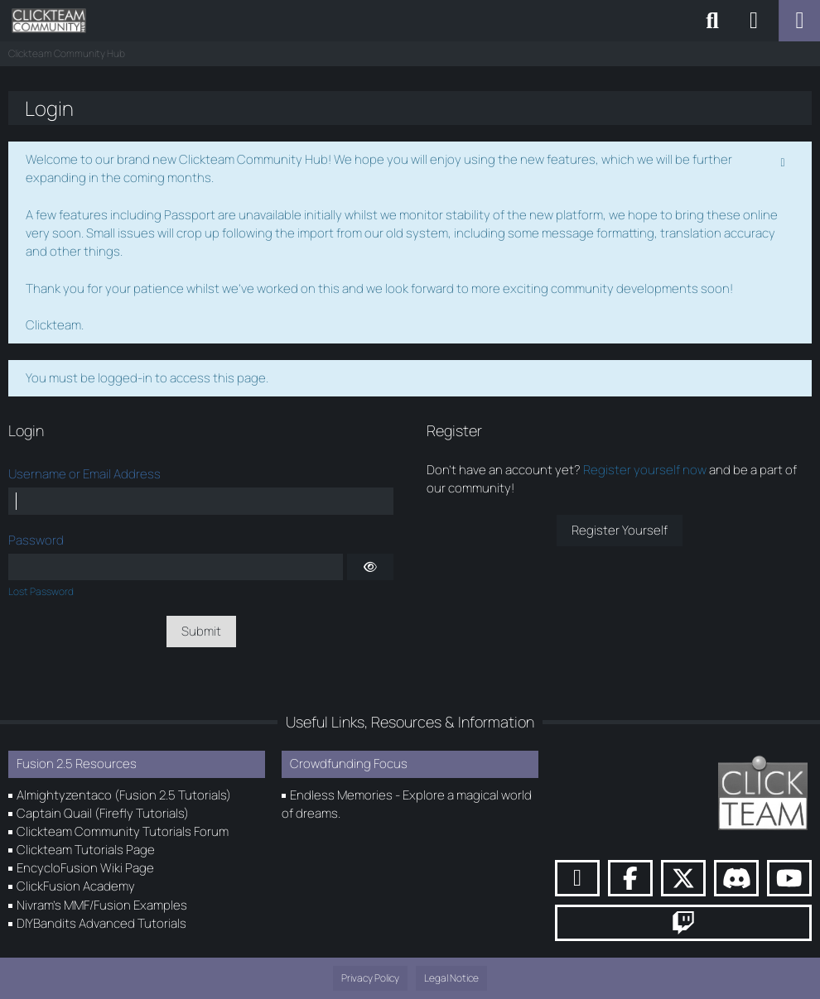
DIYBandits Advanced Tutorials (101, 923)
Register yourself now (645, 469)
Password (36, 540)
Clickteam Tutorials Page (86, 849)
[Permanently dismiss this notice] (784, 161)
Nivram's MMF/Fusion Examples (102, 905)
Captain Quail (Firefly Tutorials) (103, 813)
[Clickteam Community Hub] (48, 20)
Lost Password (41, 591)
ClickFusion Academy (76, 886)
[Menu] (799, 20)
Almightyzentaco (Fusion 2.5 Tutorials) (124, 795)
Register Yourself (620, 530)
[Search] (712, 20)
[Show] (370, 567)
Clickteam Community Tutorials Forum (123, 831)
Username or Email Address (84, 474)
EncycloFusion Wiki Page (85, 868)
